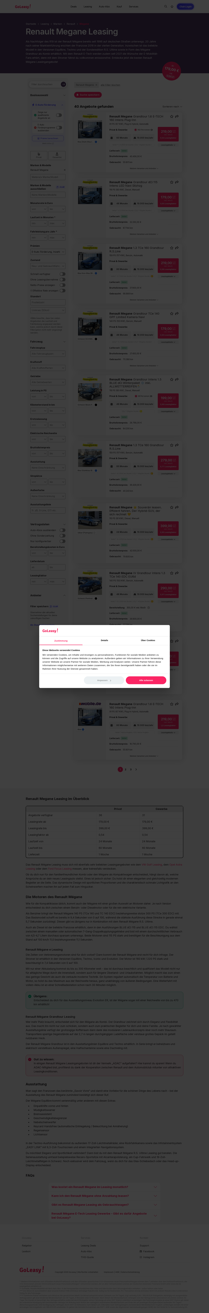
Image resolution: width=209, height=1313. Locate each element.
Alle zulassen (146, 680)
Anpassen (104, 680)
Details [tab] (104, 640)
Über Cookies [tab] (148, 640)
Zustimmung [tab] (61, 640)
